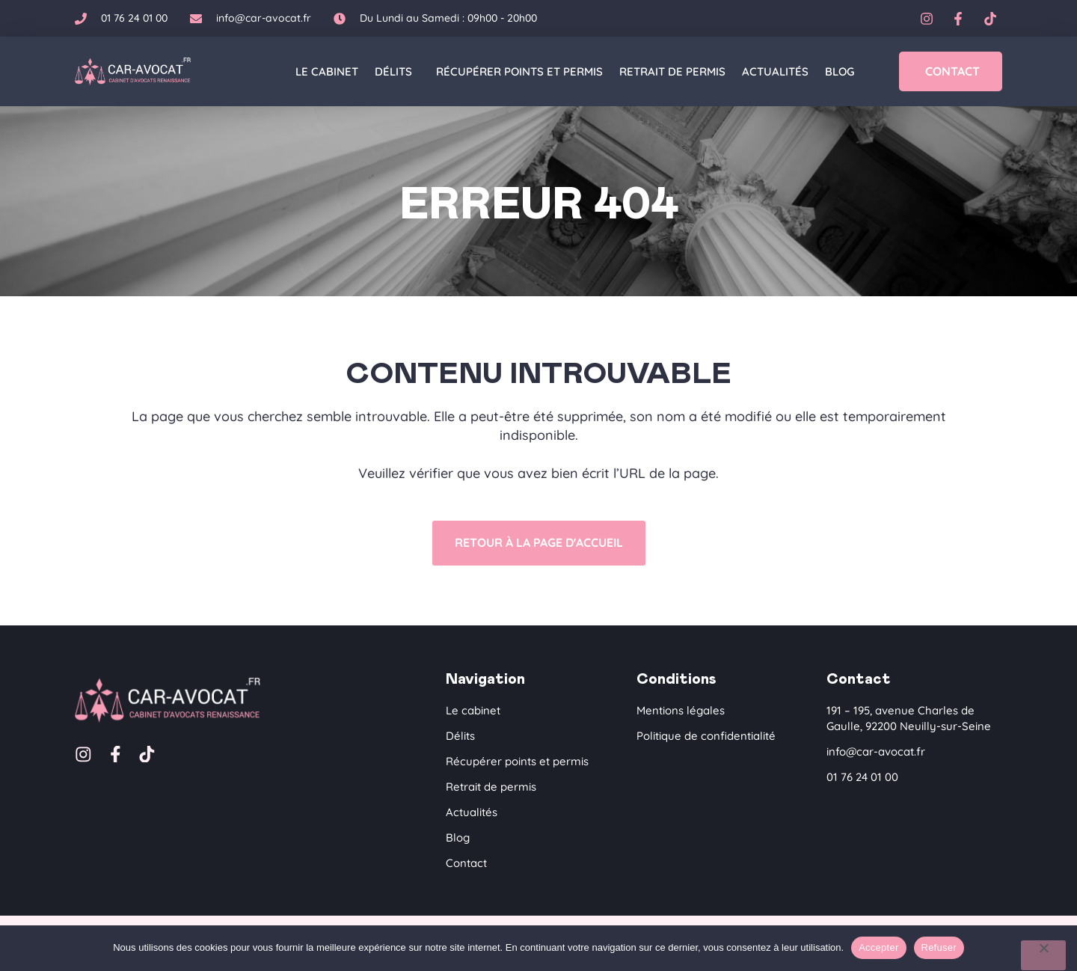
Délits (397, 71)
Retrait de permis (672, 71)
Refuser (939, 947)
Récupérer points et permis (519, 71)
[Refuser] (1043, 955)
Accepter (878, 947)
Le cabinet (326, 71)
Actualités (775, 71)
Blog (839, 71)
